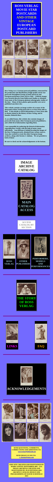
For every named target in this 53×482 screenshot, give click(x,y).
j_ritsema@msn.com (26, 457)
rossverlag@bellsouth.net (27, 452)
